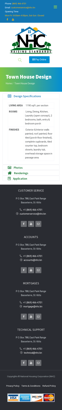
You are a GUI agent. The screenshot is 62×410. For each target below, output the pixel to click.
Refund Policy (49, 385)
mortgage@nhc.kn (32, 306)
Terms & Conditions (30, 385)
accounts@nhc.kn (33, 260)
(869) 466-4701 (19, 3)
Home (9, 83)
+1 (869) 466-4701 (32, 210)
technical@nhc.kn (33, 353)
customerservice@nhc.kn (23, 7)
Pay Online (39, 59)
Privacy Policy (12, 385)
